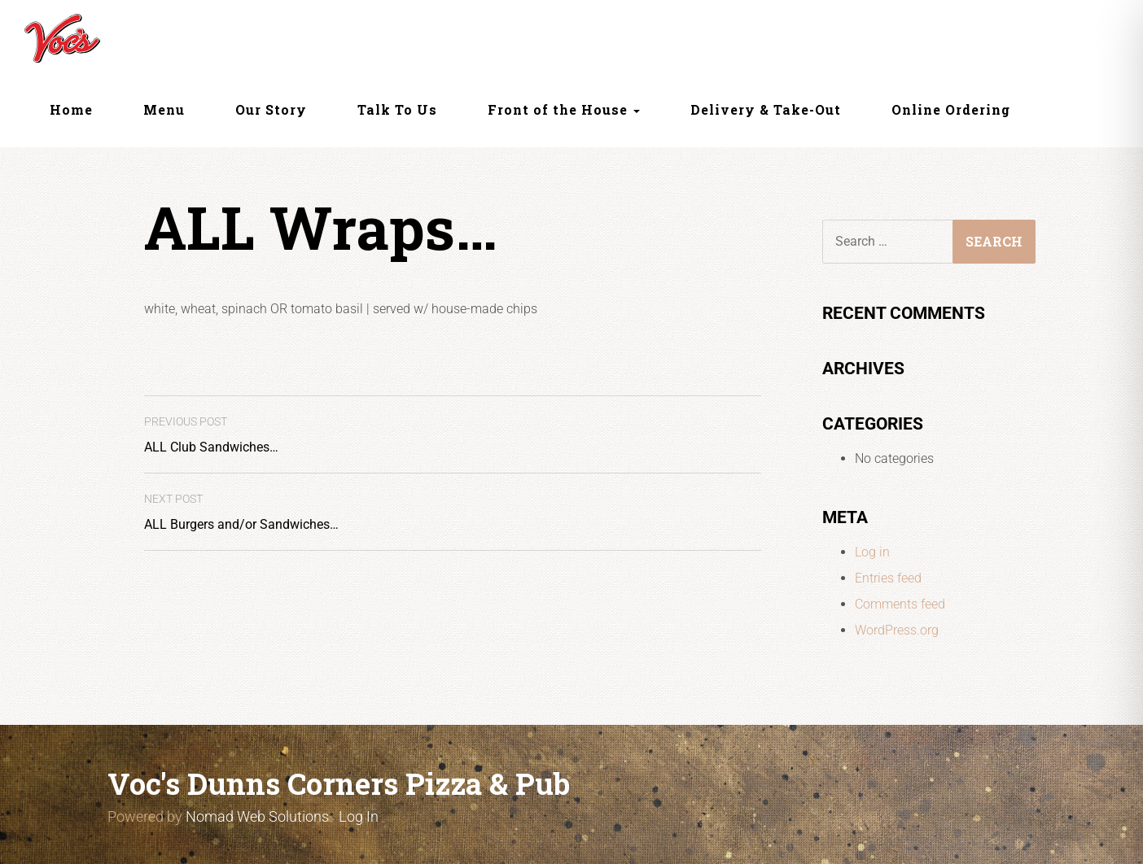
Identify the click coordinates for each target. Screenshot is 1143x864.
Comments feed (900, 604)
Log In (359, 816)
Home (71, 109)
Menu (164, 109)
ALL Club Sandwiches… (211, 435)
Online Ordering (950, 109)
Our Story (271, 109)
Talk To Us (397, 109)
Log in (872, 552)
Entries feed (888, 578)
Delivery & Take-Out (765, 109)
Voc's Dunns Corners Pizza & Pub (338, 783)
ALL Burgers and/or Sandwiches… (241, 512)
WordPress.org (897, 630)
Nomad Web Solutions (257, 816)
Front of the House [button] (564, 109)
